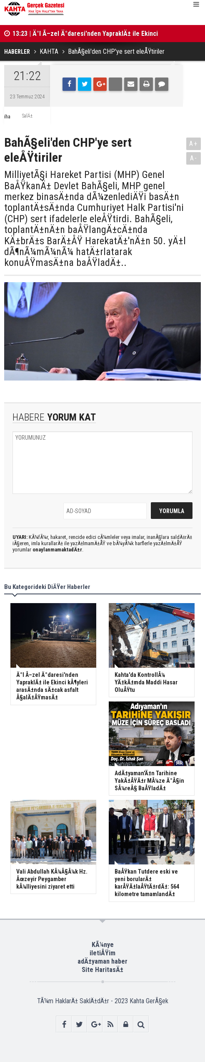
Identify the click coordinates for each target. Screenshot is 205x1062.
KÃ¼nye (103, 945)
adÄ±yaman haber (103, 961)
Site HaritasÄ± (102, 970)
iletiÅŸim (102, 953)
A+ (193, 144)
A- (194, 158)
